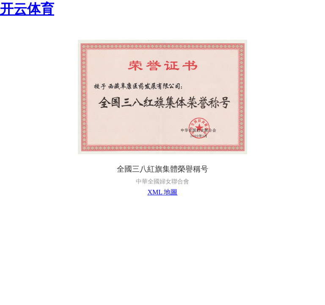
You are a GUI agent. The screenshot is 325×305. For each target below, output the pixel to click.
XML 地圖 (163, 192)
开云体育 (27, 9)
